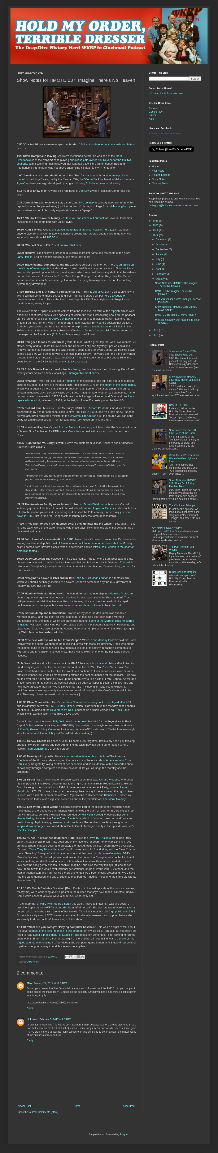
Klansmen (110, 795)
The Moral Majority (114, 799)
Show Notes (32, 961)
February (161, 273)
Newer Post (24, 1106)
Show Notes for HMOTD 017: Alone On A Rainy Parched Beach (182, 483)
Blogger (124, 1134)
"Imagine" (71, 380)
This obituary (87, 202)
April (158, 269)
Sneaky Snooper (27, 830)
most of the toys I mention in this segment (57, 930)
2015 (156, 335)
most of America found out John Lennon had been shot (84, 543)
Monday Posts (160, 183)
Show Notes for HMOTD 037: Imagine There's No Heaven (176, 285)
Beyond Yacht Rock (62, 709)
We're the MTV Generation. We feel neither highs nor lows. (184, 458)
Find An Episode (161, 174)
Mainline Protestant (122, 593)
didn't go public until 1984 (119, 911)
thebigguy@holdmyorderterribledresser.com (173, 205)
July (158, 259)
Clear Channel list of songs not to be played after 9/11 (98, 702)
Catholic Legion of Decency (99, 508)
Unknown (32, 1019)
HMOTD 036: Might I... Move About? (175, 314)
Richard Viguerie (109, 779)
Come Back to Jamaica (99, 179)
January (160, 279)
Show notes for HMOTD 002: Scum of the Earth (182, 432)
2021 (156, 220)
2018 (156, 230)
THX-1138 (109, 229)
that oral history (106, 663)
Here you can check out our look (85, 218)
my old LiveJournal (73, 361)
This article (126, 562)
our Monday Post (103, 640)
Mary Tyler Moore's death (55, 903)
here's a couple (113, 295)
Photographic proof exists (83, 373)
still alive (98, 291)
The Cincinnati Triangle (182, 505)
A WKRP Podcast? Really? (167, 527)
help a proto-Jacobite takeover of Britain (99, 326)
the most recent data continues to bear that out (92, 605)
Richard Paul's (97, 408)
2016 (156, 330)
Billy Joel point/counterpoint (70, 721)
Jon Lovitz (85, 190)
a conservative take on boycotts (83, 756)
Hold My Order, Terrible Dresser (165, 133)
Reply (30, 1007)
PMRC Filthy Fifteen (61, 705)
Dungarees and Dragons (183, 572)
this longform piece (124, 206)
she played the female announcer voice (76, 229)
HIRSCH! (52, 237)
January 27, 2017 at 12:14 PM (50, 983)
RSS (151, 118)
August (160, 254)
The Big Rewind (29, 729)
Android (153, 108)
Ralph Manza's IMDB (38, 748)
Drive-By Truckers (100, 837)
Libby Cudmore (50, 729)
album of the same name (120, 384)
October (160, 244)
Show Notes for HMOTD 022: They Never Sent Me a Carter (184, 379)
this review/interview (109, 853)
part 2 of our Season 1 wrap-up (72, 427)
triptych (115, 311)
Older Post (129, 1106)
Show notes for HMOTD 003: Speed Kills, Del (182, 353)
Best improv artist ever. (67, 245)
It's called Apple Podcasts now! (166, 93)
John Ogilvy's (59, 318)
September (162, 249)
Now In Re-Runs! (178, 405)
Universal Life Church (83, 415)
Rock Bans (122, 709)
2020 (156, 225)
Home (77, 1106)
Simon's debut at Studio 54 (57, 934)
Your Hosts (158, 170)
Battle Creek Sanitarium (66, 818)
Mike (29, 983)
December (162, 239)
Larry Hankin (24, 256)
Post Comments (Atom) (45, 1112)
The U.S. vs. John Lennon (92, 578)
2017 (156, 235)
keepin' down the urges (31, 826)
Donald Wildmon (94, 504)
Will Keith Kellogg (92, 814)
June (159, 264)
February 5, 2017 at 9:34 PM (55, 1019)
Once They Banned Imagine (47, 849)
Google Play (155, 111)
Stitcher (153, 115)
